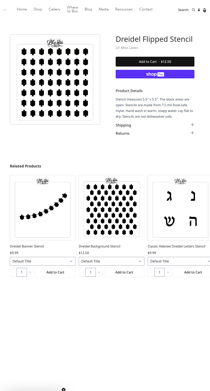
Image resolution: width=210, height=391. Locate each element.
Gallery (54, 9)
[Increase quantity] (30, 272)
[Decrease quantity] (13, 272)
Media (104, 9)
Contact (146, 9)
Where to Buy (72, 9)
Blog (88, 9)
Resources (124, 9)
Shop (38, 9)
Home (22, 9)
